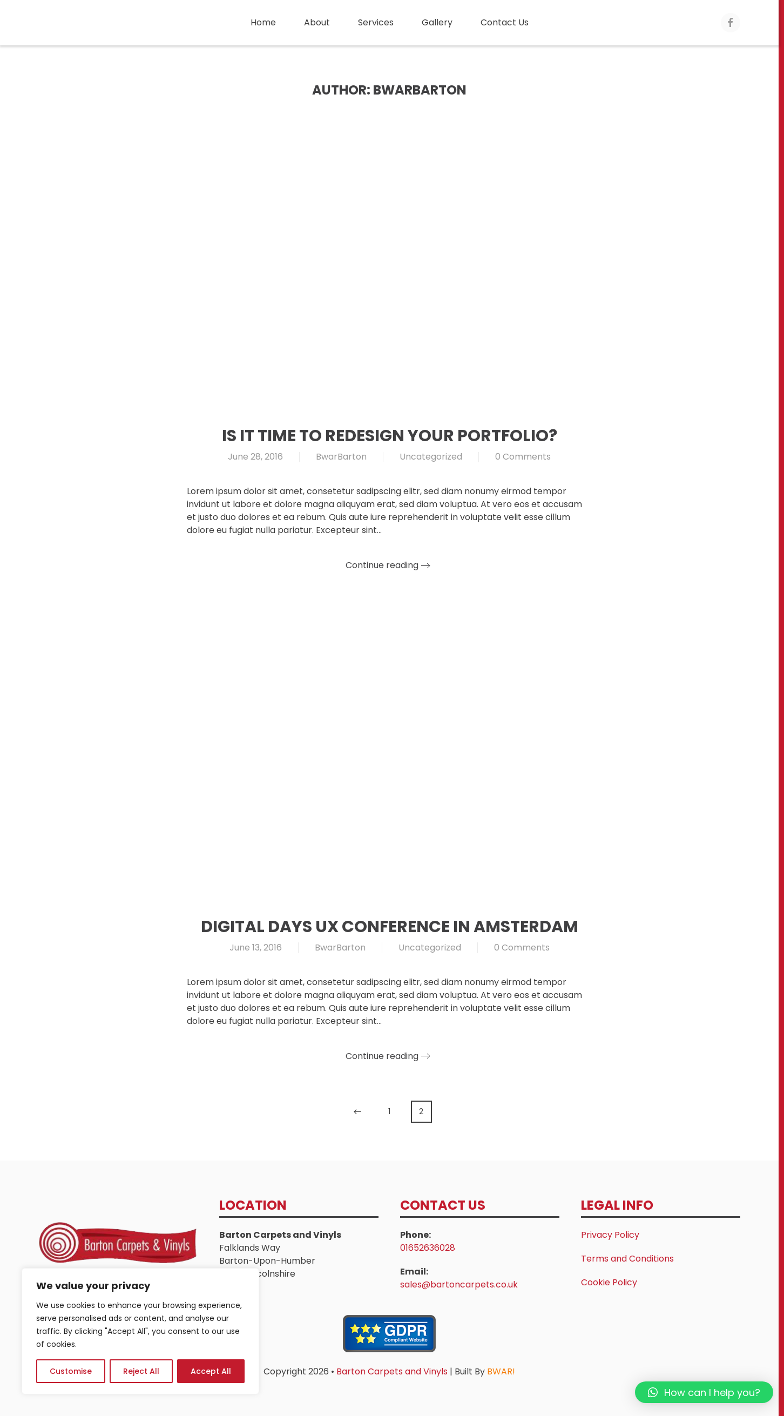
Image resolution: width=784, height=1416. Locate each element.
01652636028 (427, 1248)
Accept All (211, 1371)
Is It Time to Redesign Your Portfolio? (389, 435)
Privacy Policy (610, 1235)
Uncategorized (431, 456)
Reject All (141, 1371)
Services (376, 22)
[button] (704, 1392)
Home (263, 22)
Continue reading (382, 565)
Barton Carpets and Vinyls (393, 1371)
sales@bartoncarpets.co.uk (459, 1284)
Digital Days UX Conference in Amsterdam (389, 926)
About (317, 22)
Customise (71, 1371)
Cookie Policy (609, 1282)
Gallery (437, 22)
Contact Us (505, 22)
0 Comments (523, 456)
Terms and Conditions (627, 1258)
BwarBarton (341, 456)
